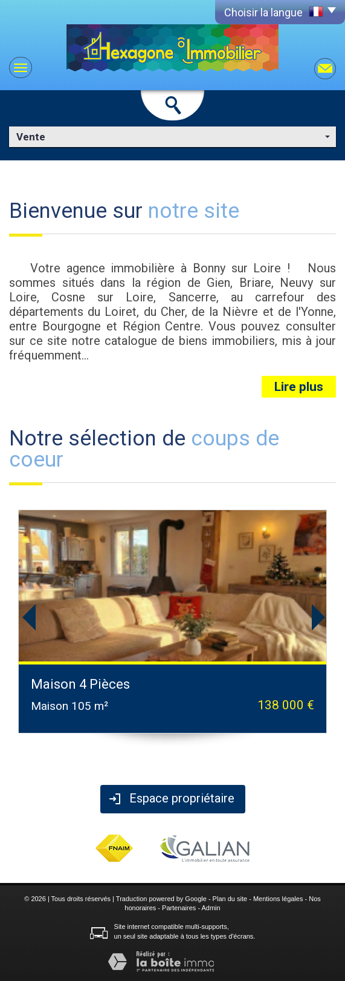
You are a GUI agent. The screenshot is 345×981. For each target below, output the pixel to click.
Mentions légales (278, 898)
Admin (211, 907)
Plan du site (230, 898)
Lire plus (298, 386)
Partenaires (179, 907)
